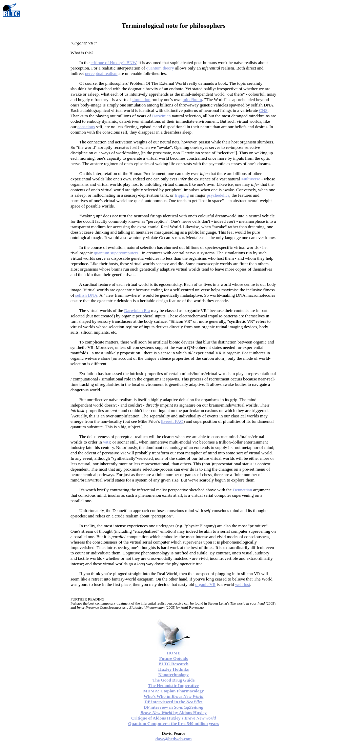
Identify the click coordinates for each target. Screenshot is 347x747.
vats (106, 442)
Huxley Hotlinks (173, 669)
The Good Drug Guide (173, 680)
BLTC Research (173, 663)
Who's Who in (174, 696)
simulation (141, 99)
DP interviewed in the (173, 701)
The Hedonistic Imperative (173, 685)
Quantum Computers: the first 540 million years (173, 723)
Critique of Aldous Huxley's (173, 718)
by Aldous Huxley (173, 712)
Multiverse (250, 178)
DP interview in (173, 707)
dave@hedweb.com (173, 738)
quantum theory (160, 68)
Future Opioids (173, 658)
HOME (173, 652)
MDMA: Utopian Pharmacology (173, 690)
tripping (182, 195)
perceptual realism (101, 73)
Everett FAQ (172, 421)
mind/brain (192, 99)
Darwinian (161, 115)
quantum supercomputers (116, 252)
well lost (242, 584)
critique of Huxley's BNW (113, 62)
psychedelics (218, 195)
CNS (263, 110)
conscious (86, 126)
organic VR (205, 584)
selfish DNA (86, 295)
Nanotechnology (173, 674)
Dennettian (242, 489)
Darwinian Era (137, 310)
